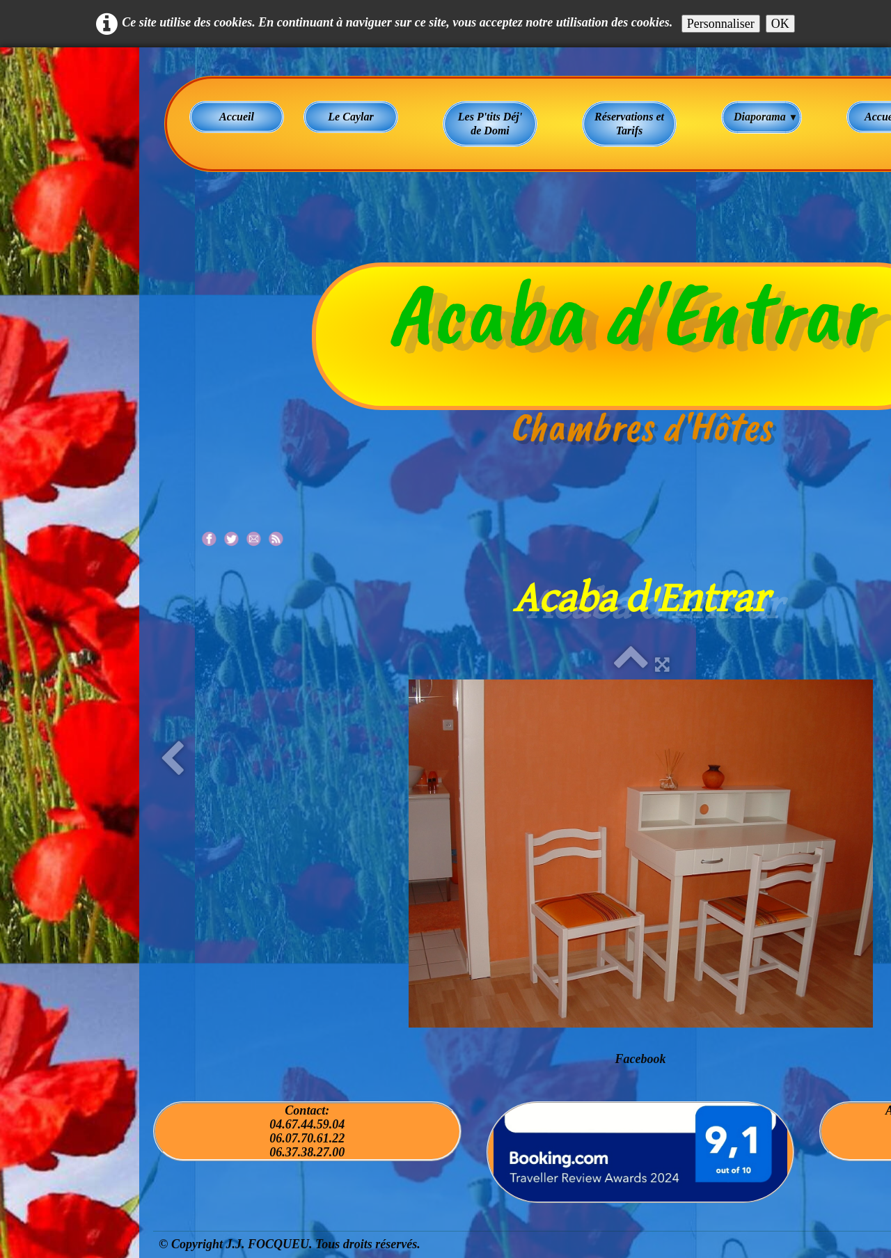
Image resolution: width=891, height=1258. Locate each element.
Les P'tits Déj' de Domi (490, 123)
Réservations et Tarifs (629, 123)
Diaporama (766, 117)
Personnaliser (721, 24)
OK (780, 24)
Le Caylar (350, 117)
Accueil (236, 117)
